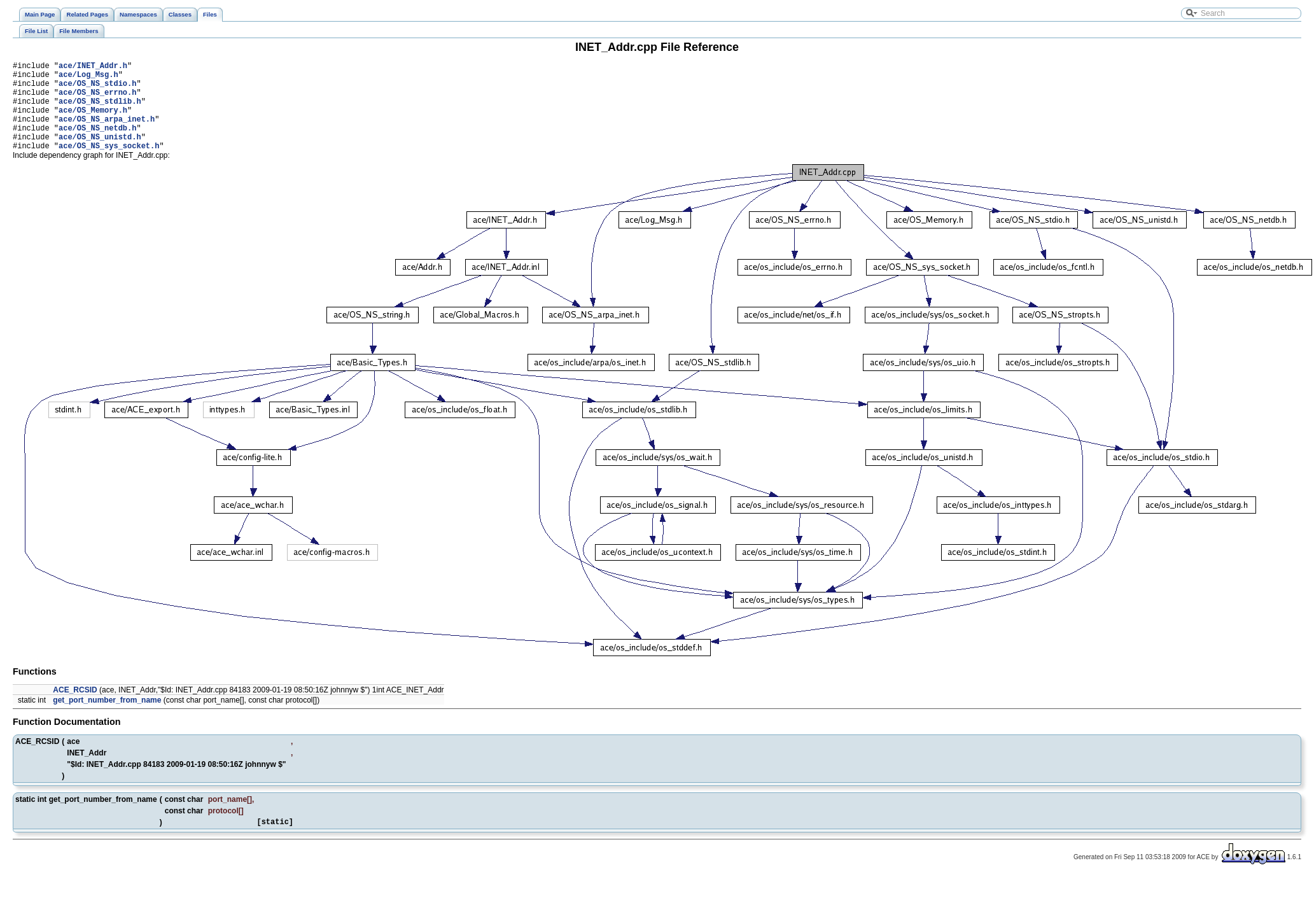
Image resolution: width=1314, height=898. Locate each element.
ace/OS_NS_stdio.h (97, 88)
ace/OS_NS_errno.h (97, 99)
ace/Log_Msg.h (88, 78)
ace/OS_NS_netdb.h (97, 142)
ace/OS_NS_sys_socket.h (109, 164)
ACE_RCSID (75, 709)
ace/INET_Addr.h (93, 67)
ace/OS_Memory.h (93, 121)
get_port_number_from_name (107, 719)
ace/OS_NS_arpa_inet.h (107, 132)
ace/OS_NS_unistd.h (100, 153)
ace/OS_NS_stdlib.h (100, 110)
